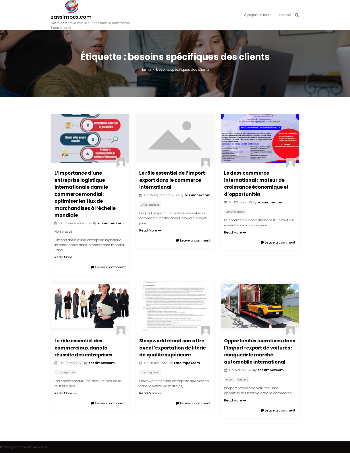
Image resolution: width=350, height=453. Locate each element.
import (229, 379)
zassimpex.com (71, 17)
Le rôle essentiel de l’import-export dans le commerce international (173, 180)
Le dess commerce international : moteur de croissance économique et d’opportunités (256, 183)
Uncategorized (150, 205)
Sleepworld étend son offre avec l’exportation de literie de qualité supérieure (172, 347)
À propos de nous (257, 15)
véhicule (242, 379)
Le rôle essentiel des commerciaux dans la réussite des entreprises (83, 347)
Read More (65, 257)
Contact (285, 15)
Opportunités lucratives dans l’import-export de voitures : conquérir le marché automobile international (259, 351)
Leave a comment (108, 267)
